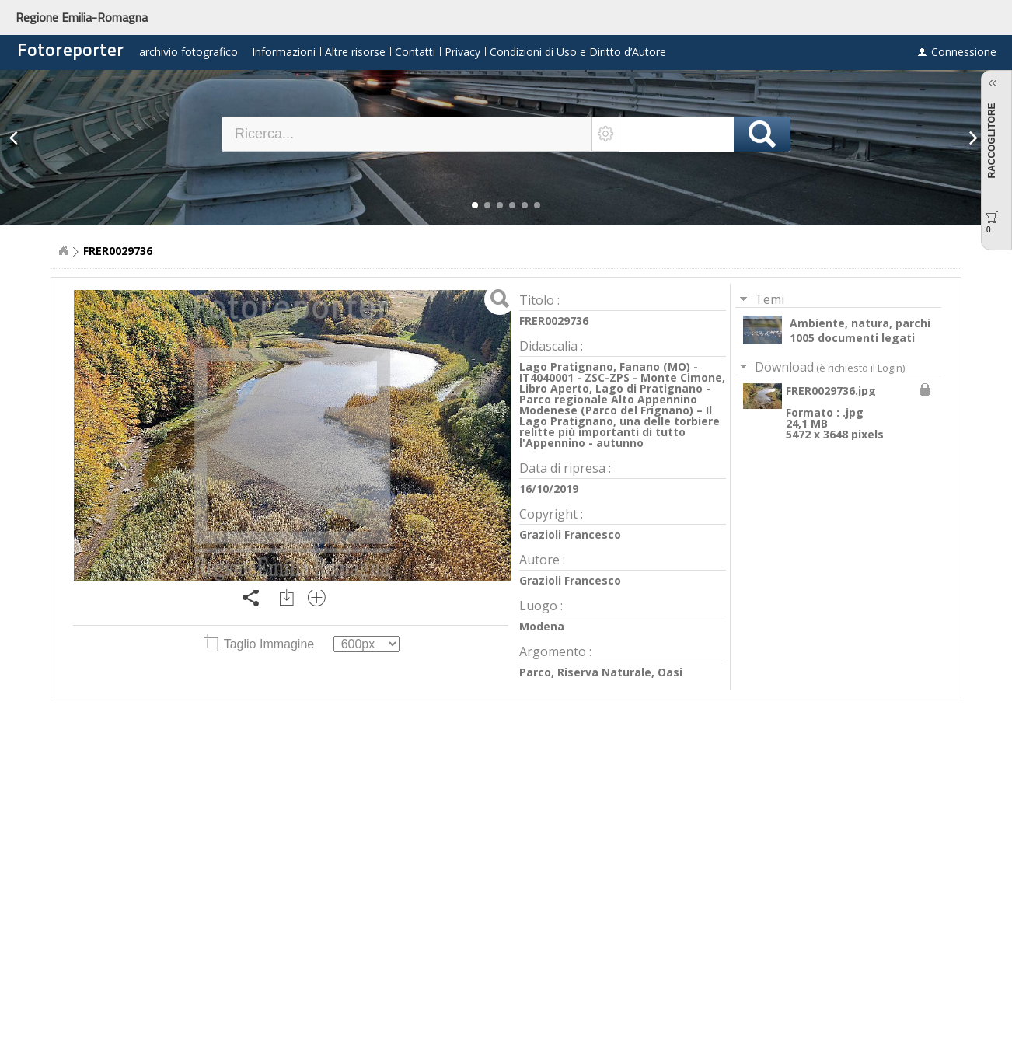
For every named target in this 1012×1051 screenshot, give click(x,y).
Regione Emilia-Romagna (82, 17)
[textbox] (407, 134)
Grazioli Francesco (570, 534)
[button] (475, 205)
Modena (541, 626)
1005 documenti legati (852, 337)
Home (63, 251)
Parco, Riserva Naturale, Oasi (600, 672)
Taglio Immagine (261, 644)
